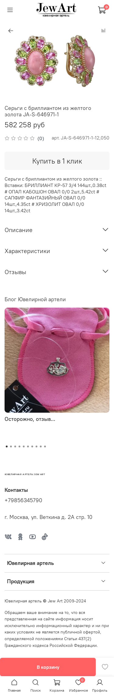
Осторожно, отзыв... (30, 418)
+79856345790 (23, 500)
